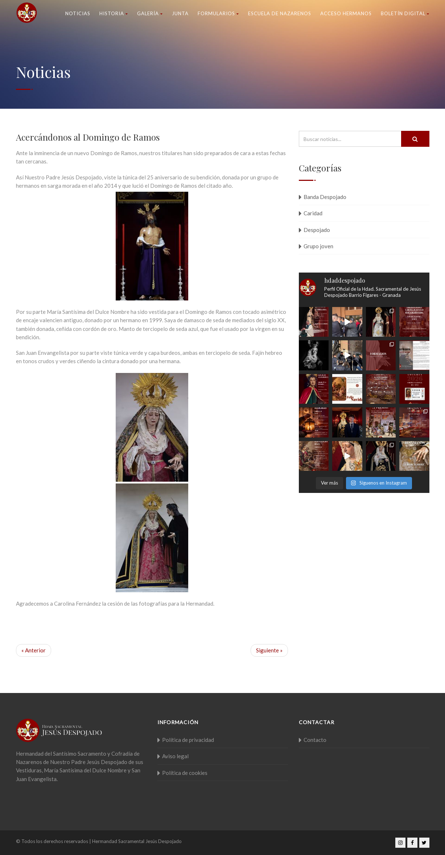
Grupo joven (318, 246)
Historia (113, 13)
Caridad (313, 213)
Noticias (77, 13)
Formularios (218, 13)
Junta (180, 13)
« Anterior (33, 650)
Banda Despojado (325, 197)
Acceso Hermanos (346, 13)
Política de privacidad (188, 739)
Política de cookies (184, 772)
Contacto (315, 739)
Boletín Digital (405, 13)
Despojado (317, 230)
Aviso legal (175, 756)
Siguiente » (269, 650)
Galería (150, 13)
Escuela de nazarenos (279, 13)
